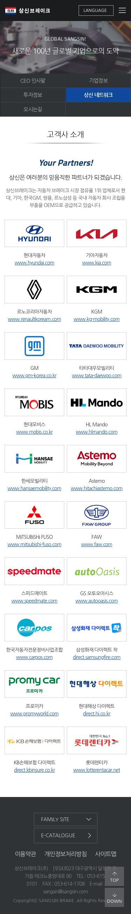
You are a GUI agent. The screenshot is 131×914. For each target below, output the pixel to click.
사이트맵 (105, 854)
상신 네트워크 (98, 95)
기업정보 (98, 80)
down (114, 898)
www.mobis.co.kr (34, 431)
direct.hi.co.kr (96, 713)
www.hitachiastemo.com (97, 488)
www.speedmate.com (34, 600)
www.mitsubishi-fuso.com (34, 544)
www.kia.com (96, 262)
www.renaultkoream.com (34, 319)
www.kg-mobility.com (96, 319)
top (114, 877)
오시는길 (32, 109)
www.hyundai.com (34, 262)
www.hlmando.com (96, 431)
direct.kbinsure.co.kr (34, 770)
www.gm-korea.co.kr (35, 375)
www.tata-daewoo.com (97, 375)
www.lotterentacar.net (96, 770)
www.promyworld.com (34, 713)
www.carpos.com (34, 657)
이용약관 (25, 854)
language (95, 10)
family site (55, 819)
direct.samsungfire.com (96, 657)
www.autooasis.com (96, 600)
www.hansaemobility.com (34, 488)
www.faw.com (96, 544)
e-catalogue (58, 835)
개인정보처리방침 (65, 854)
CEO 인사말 (32, 80)
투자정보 (32, 95)
